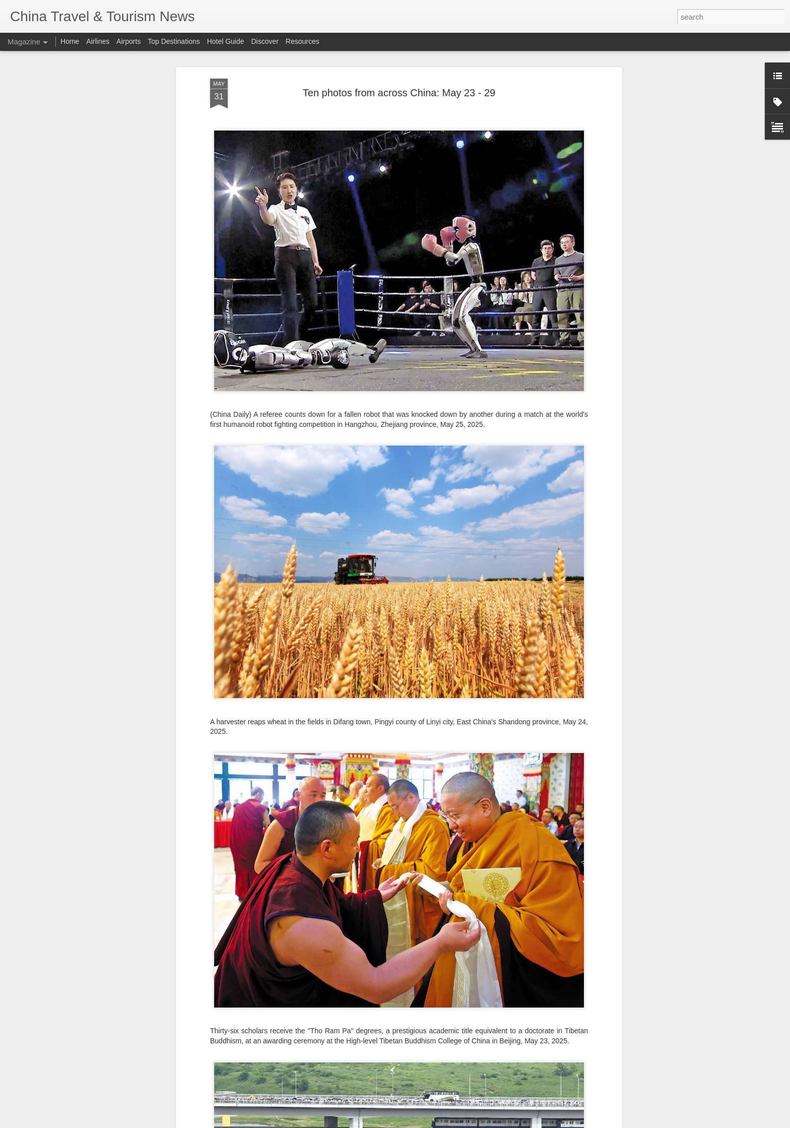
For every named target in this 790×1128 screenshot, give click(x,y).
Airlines (97, 41)
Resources (302, 41)
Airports (128, 41)
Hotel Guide (225, 41)
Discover (264, 41)
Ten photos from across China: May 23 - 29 (399, 92)
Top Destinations (174, 41)
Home (69, 41)
